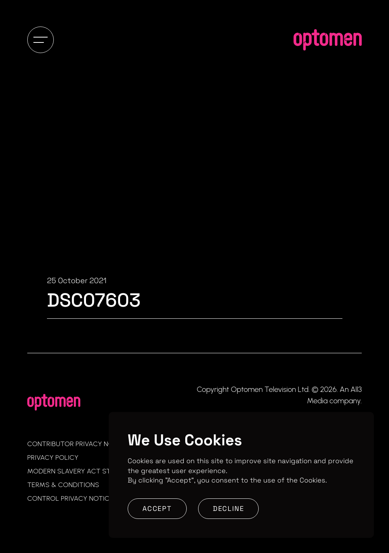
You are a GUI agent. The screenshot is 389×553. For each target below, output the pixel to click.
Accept (157, 508)
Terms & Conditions (63, 485)
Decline (228, 508)
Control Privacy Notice (70, 498)
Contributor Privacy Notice (77, 444)
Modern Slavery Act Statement (84, 471)
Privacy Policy (53, 457)
